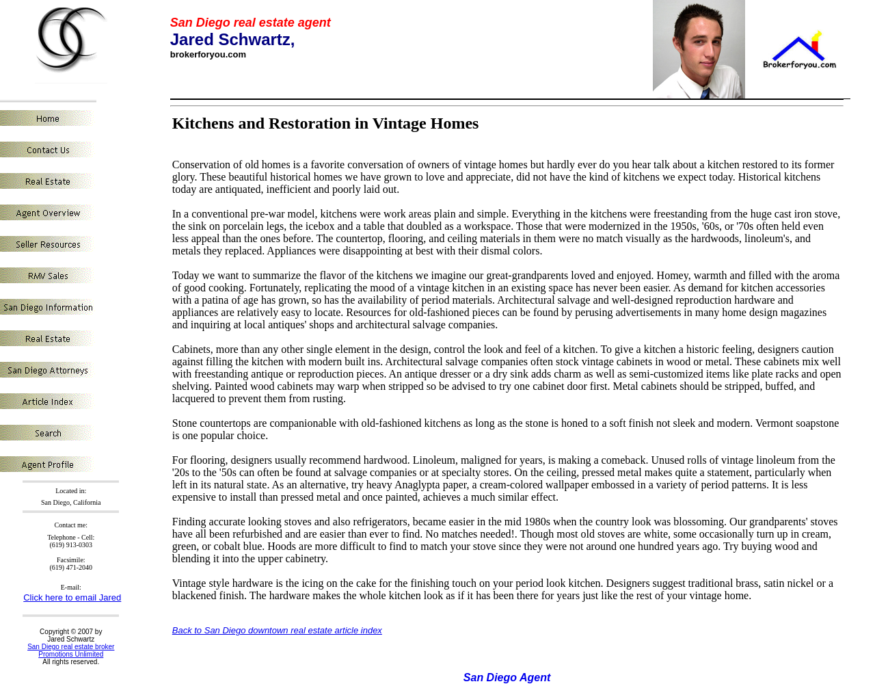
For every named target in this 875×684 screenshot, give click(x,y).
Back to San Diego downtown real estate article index (277, 630)
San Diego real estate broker (70, 646)
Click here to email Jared (72, 597)
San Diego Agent (506, 677)
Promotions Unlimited (70, 654)
